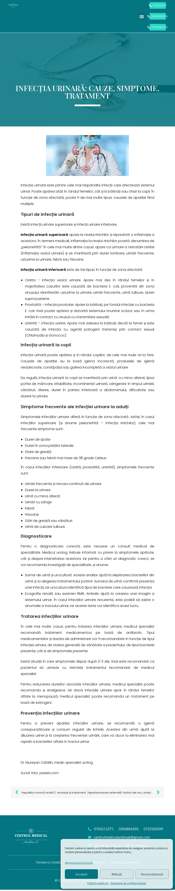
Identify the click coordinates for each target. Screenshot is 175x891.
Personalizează (152, 874)
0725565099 (153, 830)
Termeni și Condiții (49, 863)
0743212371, (104, 830)
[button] (141, 16)
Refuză (117, 874)
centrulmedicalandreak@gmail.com (122, 838)
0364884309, (129, 830)
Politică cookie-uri (97, 883)
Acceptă (81, 874)
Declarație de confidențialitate (128, 883)
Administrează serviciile (79, 863)
